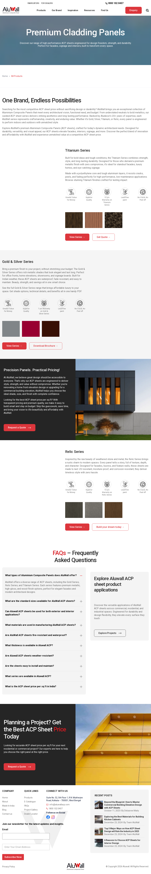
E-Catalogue (30, 801)
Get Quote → (104, 236)
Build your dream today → (111, 526)
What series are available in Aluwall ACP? (28, 675)
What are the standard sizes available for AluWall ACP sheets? (40, 600)
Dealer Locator (31, 813)
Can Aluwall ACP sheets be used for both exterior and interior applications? (39, 612)
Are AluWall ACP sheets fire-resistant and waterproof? (36, 634)
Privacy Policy (8, 866)
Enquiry (133, 10)
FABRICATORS (33, 3)
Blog (4, 809)
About (5, 801)
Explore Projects (110, 632)
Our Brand (56, 10)
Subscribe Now (13, 856)
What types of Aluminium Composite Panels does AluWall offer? (41, 574)
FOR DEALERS (47, 3)
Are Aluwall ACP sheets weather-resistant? (29, 655)
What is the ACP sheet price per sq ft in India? (30, 685)
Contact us (7, 813)
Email (5, 828)
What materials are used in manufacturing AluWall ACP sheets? (40, 624)
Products (40, 10)
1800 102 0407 (115, 3)
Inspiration (72, 10)
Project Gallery (31, 809)
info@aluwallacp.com (58, 804)
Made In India (8, 805)
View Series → (77, 236)
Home (5, 76)
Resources (89, 10)
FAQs (26, 805)
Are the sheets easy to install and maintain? (29, 665)
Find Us (104, 10)
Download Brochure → (47, 345)
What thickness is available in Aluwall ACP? (29, 644)
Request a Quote (19, 427)
